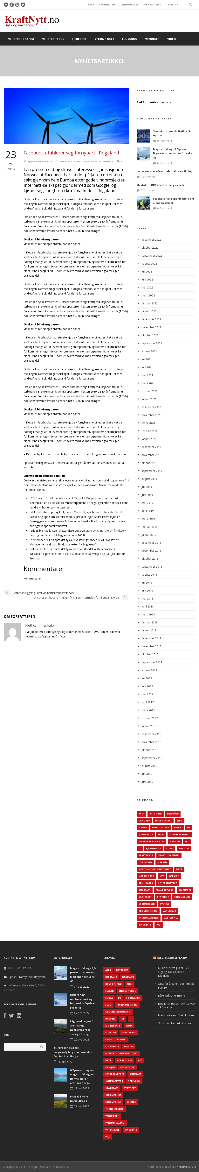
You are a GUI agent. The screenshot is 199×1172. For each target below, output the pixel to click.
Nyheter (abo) (53, 39)
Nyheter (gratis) (21, 39)
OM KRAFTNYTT (153, 4)
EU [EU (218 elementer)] (188, 827)
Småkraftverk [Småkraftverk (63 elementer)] (164, 890)
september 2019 (151, 471)
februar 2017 (149, 718)
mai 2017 (147, 694)
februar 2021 (149, 391)
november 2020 (151, 415)
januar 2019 (148, 534)
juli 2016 (146, 774)
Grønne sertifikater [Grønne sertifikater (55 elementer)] (151, 841)
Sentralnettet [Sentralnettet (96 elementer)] (167, 883)
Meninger (152, 39)
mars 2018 (148, 614)
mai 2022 (147, 287)
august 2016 (149, 766)
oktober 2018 (149, 558)
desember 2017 (151, 638)
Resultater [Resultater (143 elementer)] (146, 883)
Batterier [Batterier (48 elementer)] (155, 813)
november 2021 (151, 327)
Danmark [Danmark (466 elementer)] (144, 820)
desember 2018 (151, 542)
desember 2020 (151, 407)
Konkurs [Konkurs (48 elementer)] (184, 848)
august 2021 (149, 351)
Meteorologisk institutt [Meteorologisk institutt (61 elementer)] (155, 869)
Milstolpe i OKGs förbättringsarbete (161, 185)
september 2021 (151, 343)
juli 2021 (146, 359)
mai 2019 (147, 503)
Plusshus (129, 39)
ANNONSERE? (129, 4)
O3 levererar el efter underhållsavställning (165, 171)
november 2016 (151, 742)
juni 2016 (147, 782)
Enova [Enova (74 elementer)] (178, 827)
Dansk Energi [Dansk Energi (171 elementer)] (163, 820)
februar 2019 (149, 527)
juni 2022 (147, 279)
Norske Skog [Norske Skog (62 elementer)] (146, 876)
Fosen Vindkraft (75, 512)
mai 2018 (147, 598)
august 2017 (149, 670)
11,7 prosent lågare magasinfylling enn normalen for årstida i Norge (73, 1052)
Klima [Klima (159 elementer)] (169, 848)
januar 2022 (148, 311)
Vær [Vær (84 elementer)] (158, 924)
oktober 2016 (149, 750)
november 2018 (151, 550)
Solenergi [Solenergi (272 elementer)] (185, 890)
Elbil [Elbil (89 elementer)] (179, 820)
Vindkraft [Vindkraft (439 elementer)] (145, 924)
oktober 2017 (149, 654)
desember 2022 (151, 239)
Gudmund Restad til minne (174, 1023)
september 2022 (151, 255)
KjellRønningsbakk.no (171, 957)
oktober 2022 (149, 247)
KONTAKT (174, 4)
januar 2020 (148, 439)
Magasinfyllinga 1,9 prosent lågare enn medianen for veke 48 (172, 153)
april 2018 (147, 606)
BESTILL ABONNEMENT (102, 4)
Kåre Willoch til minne (171, 995)
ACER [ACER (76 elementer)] (141, 813)
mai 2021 (147, 375)
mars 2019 (148, 519)
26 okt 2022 (81, 1039)
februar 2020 (149, 431)
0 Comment (164, 141)
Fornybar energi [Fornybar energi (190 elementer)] (179, 834)
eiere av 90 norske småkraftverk (106, 530)
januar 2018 (148, 630)
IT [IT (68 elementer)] (140, 848)
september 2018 (151, 566)
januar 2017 (148, 726)
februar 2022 (149, 303)
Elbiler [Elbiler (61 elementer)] (143, 827)
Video (171, 39)
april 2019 (147, 511)
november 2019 (151, 455)
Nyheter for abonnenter (97, 161)
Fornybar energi (70, 161)
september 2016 (151, 758)
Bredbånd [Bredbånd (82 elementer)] (173, 813)
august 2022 (149, 263)
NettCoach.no (187, 1166)
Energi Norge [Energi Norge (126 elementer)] (160, 827)
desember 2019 (151, 447)
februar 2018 (149, 622)
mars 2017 (148, 710)
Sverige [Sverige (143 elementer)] (164, 903)
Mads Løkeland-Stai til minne (176, 1015)
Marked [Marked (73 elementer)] (162, 862)
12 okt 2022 (81, 1088)
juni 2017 (147, 686)
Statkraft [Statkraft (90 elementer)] (145, 896)
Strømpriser (104, 39)
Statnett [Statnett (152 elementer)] (163, 896)
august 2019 (149, 479)
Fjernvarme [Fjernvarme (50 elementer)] (146, 834)
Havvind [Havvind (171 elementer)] (175, 841)
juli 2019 (146, 487)
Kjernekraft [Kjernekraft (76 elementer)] (153, 848)
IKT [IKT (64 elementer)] (187, 841)
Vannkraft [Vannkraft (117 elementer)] (169, 910)
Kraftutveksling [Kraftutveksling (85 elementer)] (169, 855)
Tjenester (79, 39)
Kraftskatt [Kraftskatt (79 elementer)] (146, 855)
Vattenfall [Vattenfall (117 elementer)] (171, 917)
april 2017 (147, 702)
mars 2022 (148, 295)
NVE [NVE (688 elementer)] (162, 876)
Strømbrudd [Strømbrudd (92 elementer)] (182, 896)
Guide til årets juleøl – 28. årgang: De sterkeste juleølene (174, 971)
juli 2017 (146, 678)
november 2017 (151, 646)
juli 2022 (146, 271)
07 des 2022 (81, 986)
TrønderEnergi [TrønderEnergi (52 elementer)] (148, 910)
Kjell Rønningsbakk (40, 161)
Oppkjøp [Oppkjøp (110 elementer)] (174, 876)
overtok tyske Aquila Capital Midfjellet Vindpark (67, 498)
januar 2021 (148, 399)
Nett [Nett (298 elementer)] (179, 869)
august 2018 (149, 574)
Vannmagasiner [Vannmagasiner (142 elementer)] (149, 917)
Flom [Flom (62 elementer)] (161, 834)
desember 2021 (151, 319)
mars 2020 (148, 423)
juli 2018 (146, 582)
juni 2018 (147, 590)
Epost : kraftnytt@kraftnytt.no (27, 977)
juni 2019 (147, 495)
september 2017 (151, 662)
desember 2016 (151, 734)
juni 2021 (147, 367)
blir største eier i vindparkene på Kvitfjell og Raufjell (83, 554)
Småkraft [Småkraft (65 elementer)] (145, 890)
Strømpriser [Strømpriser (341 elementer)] (147, 903)
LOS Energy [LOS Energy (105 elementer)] (145, 862)
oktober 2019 (149, 463)
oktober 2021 (149, 335)
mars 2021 (148, 383)
